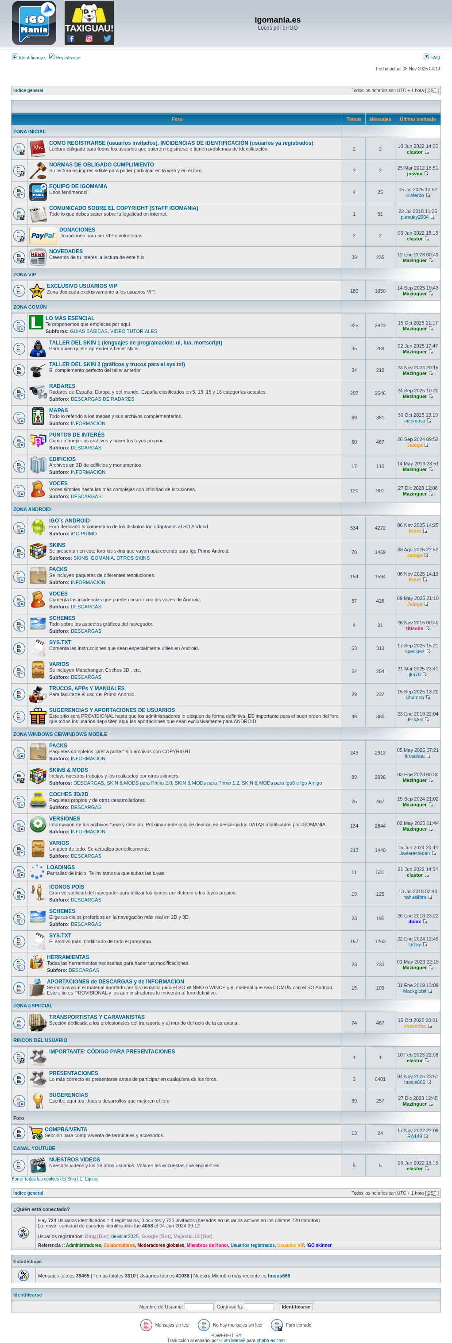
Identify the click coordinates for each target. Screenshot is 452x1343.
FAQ (432, 57)
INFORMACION (88, 423)
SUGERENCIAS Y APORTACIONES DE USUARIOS (112, 710)
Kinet (415, 531)
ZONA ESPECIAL (33, 1005)
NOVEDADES (66, 251)
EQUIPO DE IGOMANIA (78, 186)
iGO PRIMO (84, 533)
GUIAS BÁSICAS (89, 331)
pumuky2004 (415, 217)
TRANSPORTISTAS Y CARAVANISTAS (97, 1017)
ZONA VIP (24, 274)
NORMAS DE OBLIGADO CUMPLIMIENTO (101, 165)
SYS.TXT (60, 642)
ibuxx (415, 921)
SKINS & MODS (68, 770)
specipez (414, 651)
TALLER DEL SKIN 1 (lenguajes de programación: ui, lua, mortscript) (135, 343)
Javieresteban (415, 853)
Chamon (415, 697)
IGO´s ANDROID (69, 521)
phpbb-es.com (271, 1340)
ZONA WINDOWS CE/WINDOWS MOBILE (60, 734)
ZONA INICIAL (29, 131)
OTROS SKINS (133, 558)
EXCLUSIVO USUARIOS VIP (82, 286)
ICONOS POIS (66, 887)
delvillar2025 (125, 1236)
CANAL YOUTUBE (34, 1148)
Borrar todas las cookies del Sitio (44, 1179)
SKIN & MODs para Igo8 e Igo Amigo (282, 783)
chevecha (415, 1026)
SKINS (57, 545)
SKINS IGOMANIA (93, 558)
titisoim (414, 628)
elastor (415, 152)
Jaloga (414, 445)
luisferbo (415, 195)
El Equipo (89, 1179)
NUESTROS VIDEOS (74, 1160)
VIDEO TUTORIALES (133, 331)
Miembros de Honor (207, 1245)
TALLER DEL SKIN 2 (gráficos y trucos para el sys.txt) (117, 364)
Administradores (83, 1245)
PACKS (58, 569)
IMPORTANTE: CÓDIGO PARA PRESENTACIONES (112, 1052)
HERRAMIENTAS (68, 957)
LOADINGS (61, 867)
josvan (414, 173)
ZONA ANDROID (32, 509)
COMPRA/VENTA (66, 1129)
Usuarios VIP (290, 1245)
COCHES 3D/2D (69, 794)
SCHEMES (62, 618)
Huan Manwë (232, 1340)
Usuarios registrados (253, 1245)
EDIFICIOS (62, 459)
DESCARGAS (86, 447)
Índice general (28, 90)
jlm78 (415, 674)
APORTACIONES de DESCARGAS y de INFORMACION (115, 982)
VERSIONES (64, 819)
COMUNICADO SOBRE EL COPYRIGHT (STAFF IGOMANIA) (123, 208)
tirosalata (415, 756)
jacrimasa (414, 420)
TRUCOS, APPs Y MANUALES (86, 688)
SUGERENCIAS (68, 1095)
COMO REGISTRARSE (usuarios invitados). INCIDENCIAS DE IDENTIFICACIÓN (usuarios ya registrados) (181, 143)
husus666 (414, 1082)
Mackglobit (415, 991)
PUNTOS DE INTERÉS (76, 435)
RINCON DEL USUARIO (40, 1040)
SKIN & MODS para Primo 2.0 (139, 783)
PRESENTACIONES (73, 1073)
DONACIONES (77, 230)
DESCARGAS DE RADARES (103, 399)
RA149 (414, 1136)
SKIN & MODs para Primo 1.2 (207, 783)
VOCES (58, 483)
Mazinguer (415, 260)
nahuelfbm (414, 897)
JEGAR (415, 719)
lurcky (415, 944)
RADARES (62, 386)
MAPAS (58, 410)
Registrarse (65, 57)
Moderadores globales (160, 1245)
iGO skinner (319, 1245)
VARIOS (59, 664)
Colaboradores (119, 1245)
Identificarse (28, 57)
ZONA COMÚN (29, 307)
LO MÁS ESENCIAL (70, 318)
